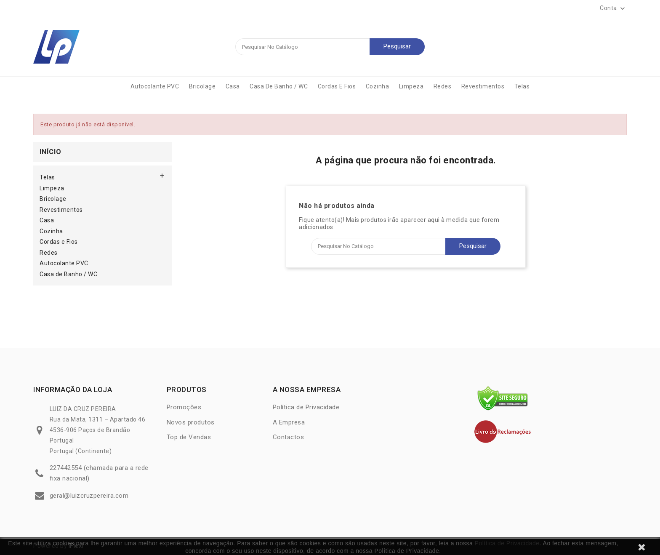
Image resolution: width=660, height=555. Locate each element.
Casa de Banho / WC (279, 86)
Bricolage (202, 86)
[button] (613, 8)
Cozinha (377, 86)
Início (50, 152)
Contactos (288, 437)
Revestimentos (483, 86)
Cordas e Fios (337, 86)
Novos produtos (191, 422)
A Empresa (289, 422)
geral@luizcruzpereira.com (89, 495)
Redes (443, 86)
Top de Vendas (189, 437)
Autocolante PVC (154, 86)
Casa (233, 86)
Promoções (184, 407)
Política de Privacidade (507, 543)
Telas (522, 86)
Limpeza (411, 86)
